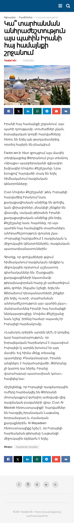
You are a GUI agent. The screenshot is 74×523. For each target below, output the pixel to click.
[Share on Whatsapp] (37, 111)
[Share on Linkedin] (28, 111)
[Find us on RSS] (55, 484)
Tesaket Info (10, 60)
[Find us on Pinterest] (37, 484)
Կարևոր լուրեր (27, 447)
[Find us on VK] (46, 484)
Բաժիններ (26, 17)
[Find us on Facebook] (19, 484)
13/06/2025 (28, 60)
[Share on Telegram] (47, 111)
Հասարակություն (47, 17)
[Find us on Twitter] (28, 485)
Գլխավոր (10, 17)
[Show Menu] (60, 6)
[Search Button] (68, 6)
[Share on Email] (56, 111)
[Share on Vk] (66, 111)
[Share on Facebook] (8, 111)
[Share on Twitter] (18, 111)
